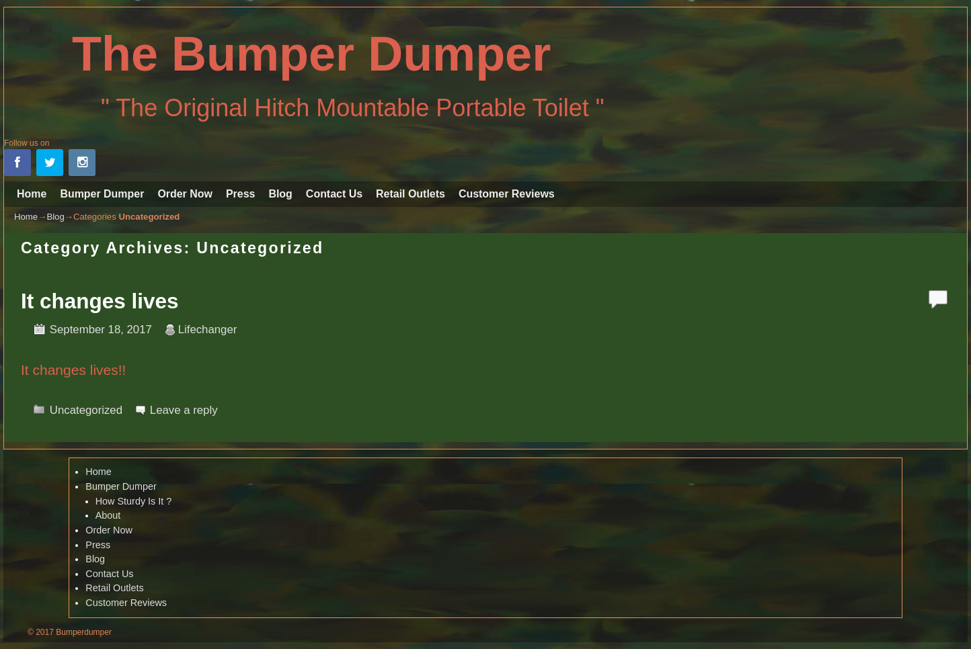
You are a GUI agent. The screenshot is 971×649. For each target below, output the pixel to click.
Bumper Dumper (102, 194)
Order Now (184, 194)
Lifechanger (207, 329)
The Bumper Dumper (311, 54)
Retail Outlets (410, 194)
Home (31, 194)
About (108, 515)
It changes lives (100, 301)
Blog (280, 194)
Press (240, 194)
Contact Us (334, 194)
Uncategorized (86, 410)
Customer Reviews (507, 194)
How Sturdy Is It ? (133, 501)
